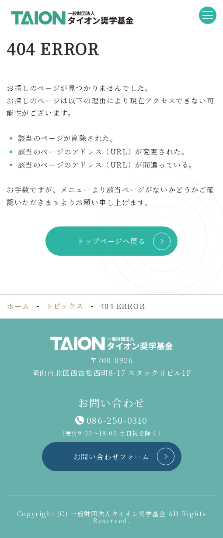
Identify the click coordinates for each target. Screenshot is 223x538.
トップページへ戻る (111, 241)
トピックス (65, 306)
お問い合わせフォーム (111, 457)
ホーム (18, 306)
